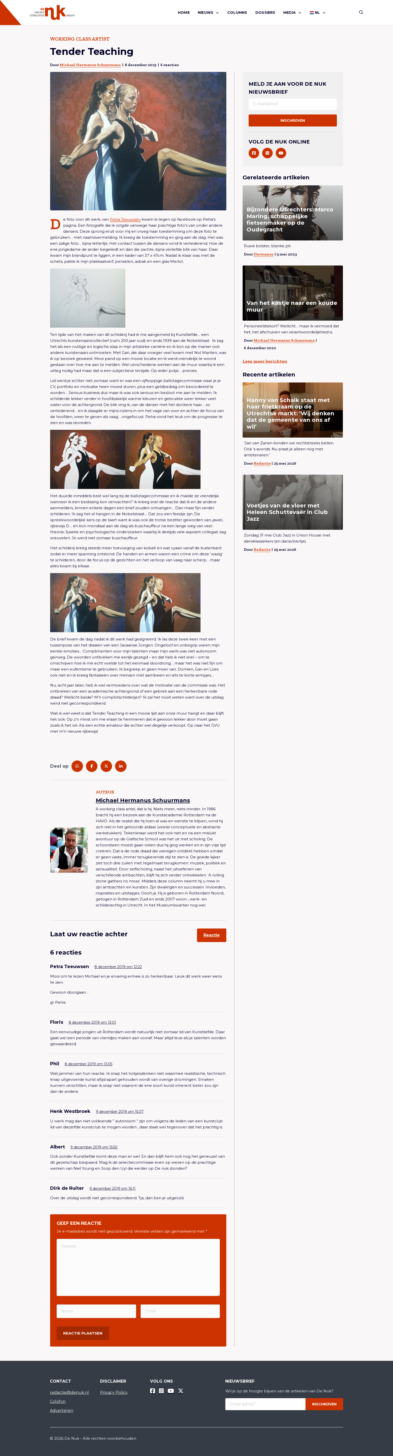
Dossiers (265, 12)
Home (184, 12)
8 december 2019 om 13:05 (88, 1064)
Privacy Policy (114, 1392)
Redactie (262, 463)
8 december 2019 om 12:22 (118, 967)
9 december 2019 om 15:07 (120, 1111)
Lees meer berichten (265, 361)
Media (289, 12)
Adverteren (61, 1410)
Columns (237, 12)
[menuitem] (184, 12)
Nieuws (205, 12)
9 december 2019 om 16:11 (112, 1188)
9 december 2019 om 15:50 (94, 1147)
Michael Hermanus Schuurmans (90, 64)
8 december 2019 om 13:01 (92, 1022)
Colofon (58, 1401)
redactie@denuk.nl (69, 1392)
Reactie (212, 935)
